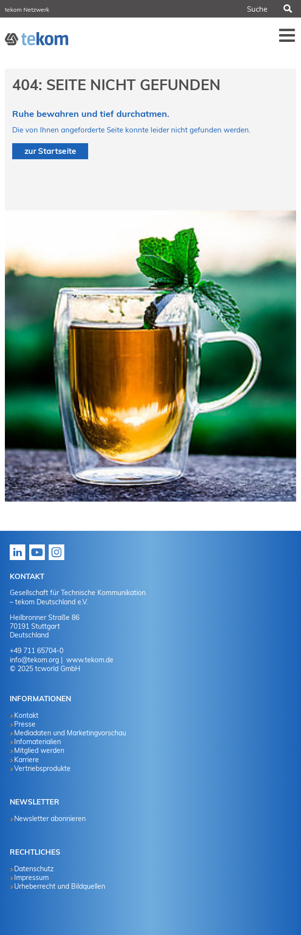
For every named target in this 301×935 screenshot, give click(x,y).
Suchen (287, 8)
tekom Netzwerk (27, 9)
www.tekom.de (88, 659)
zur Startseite (50, 151)
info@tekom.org (34, 659)
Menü (287, 35)
